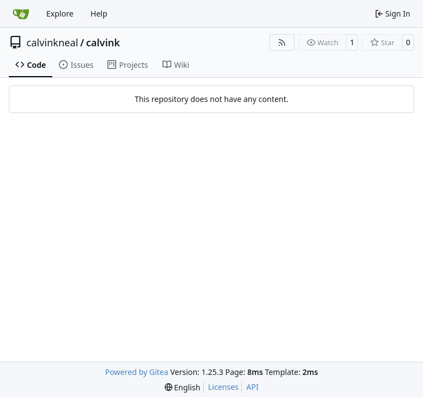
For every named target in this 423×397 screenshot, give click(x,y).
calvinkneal (52, 42)
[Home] (21, 14)
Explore (59, 13)
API (252, 387)
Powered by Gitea (137, 372)
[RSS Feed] (282, 42)
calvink (103, 42)
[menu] (182, 387)
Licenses (223, 387)
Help (98, 13)
